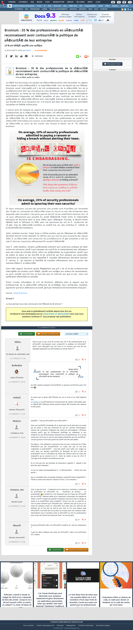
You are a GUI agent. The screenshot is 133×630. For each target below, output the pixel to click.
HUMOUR (103, 9)
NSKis (18, 347)
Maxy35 (17, 530)
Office (107, 6)
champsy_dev (17, 495)
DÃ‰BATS (82, 9)
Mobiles (115, 6)
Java (64, 6)
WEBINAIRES (35, 9)
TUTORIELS (19, 9)
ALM (49, 6)
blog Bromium (20, 295)
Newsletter (58, 2)
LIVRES (44, 9)
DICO (96, 9)
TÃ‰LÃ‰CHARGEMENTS (58, 9)
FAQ (32, 2)
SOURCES (73, 9)
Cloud (39, 6)
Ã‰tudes (80, 2)
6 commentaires (41, 52)
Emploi (70, 2)
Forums (12, 2)
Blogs (39, 2)
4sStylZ (17, 402)
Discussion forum (112, 64)
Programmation (90, 6)
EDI (81, 6)
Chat (47, 2)
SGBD (100, 6)
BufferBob (17, 370)
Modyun (17, 426)
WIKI (90, 9)
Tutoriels (23, 2)
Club (97, 2)
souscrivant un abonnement (56, 316)
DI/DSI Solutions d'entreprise (23, 6)
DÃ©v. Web (73, 6)
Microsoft (57, 6)
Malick (28, 52)
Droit (90, 2)
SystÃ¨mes (124, 6)
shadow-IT (36, 407)
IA (44, 6)
